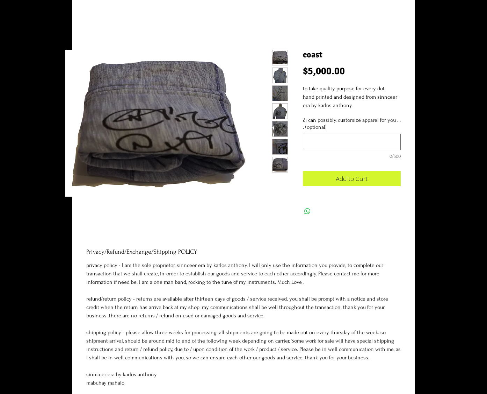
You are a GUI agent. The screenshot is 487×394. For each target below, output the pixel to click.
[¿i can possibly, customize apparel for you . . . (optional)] (351, 142)
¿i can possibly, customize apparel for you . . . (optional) (352, 124)
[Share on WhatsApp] (307, 211)
